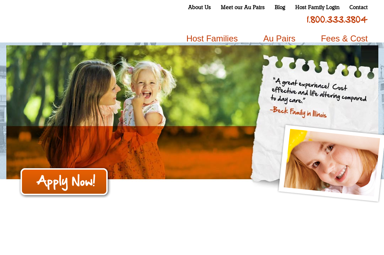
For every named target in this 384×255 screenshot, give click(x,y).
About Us (199, 7)
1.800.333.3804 (337, 20)
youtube (271, 19)
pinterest (296, 19)
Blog (280, 7)
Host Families (212, 38)
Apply (65, 182)
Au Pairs (279, 38)
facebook (234, 19)
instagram (246, 19)
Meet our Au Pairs (243, 7)
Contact (358, 7)
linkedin (283, 19)
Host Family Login (317, 7)
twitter (258, 19)
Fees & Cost (344, 38)
